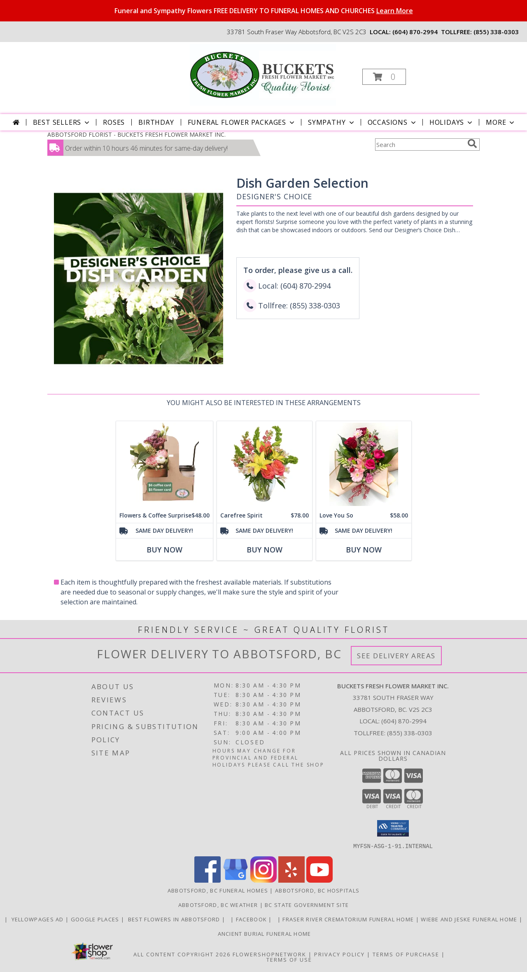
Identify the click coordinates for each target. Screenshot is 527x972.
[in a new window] (229, 919)
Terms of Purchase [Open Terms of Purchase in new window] (406, 954)
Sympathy (331, 122)
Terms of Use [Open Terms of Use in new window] (289, 959)
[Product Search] (419, 144)
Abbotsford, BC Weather (218, 904)
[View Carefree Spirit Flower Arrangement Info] (264, 464)
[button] (384, 77)
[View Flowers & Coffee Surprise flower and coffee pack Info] (164, 464)
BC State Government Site (307, 904)
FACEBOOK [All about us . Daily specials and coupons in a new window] (252, 919)
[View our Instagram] (263, 880)
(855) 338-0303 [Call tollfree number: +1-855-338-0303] (496, 32)
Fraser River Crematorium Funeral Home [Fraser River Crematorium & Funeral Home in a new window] (348, 919)
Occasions (392, 122)
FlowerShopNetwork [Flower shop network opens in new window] (269, 954)
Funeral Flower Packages (242, 122)
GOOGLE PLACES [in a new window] (96, 919)
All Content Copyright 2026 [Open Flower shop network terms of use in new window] (182, 954)
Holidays (451, 122)
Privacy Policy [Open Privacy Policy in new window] (339, 954)
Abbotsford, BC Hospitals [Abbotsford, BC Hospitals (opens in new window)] (317, 890)
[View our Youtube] (319, 880)
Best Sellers (62, 122)
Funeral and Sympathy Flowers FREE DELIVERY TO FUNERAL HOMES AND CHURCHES (263, 10)
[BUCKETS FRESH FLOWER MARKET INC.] (263, 74)
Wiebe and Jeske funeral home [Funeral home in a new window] (470, 919)
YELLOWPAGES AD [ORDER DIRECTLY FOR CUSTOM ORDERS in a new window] (37, 919)
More (501, 122)
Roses (114, 122)
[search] (472, 144)
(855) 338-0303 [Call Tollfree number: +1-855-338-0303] (409, 733)
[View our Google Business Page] (235, 880)
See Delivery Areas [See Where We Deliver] (396, 655)
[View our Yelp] (291, 880)
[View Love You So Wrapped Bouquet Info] (363, 464)
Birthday (156, 122)
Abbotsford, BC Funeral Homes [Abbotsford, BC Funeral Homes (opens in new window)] (218, 890)
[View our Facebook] (207, 880)
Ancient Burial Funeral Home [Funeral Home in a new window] (263, 933)
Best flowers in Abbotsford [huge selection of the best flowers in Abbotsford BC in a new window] (174, 919)
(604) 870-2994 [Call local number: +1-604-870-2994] (415, 32)
